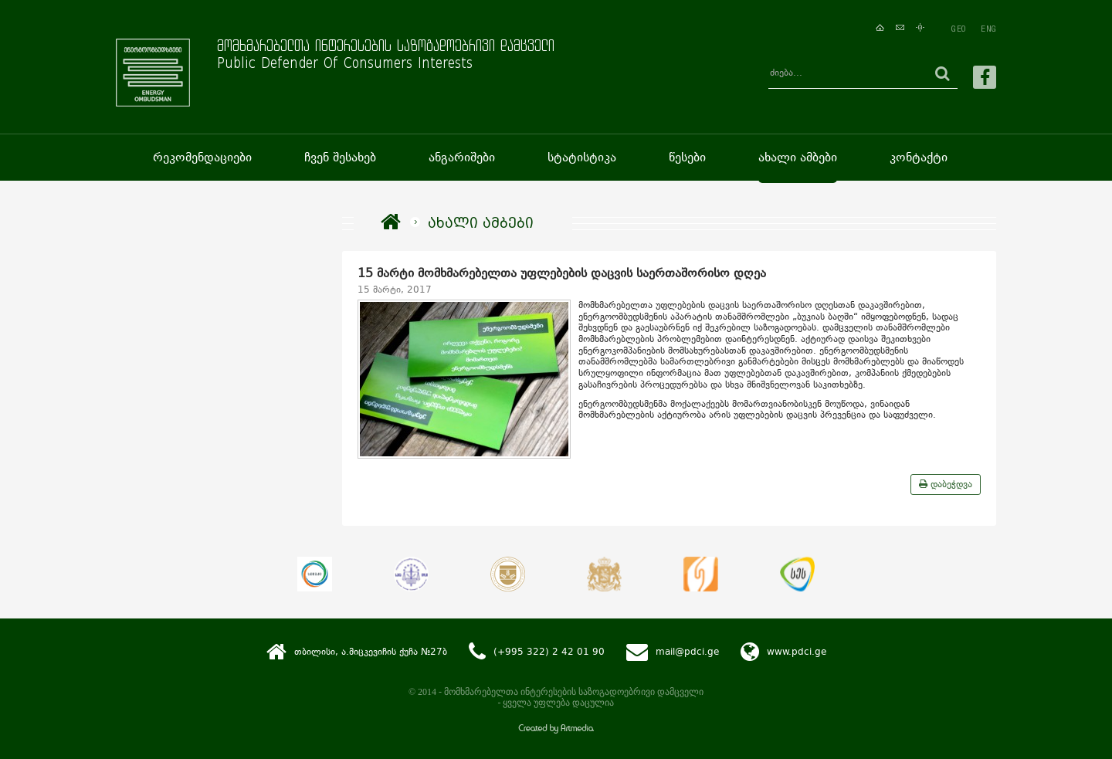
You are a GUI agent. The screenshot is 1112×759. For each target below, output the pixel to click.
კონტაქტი (919, 157)
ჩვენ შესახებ (340, 157)
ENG (988, 28)
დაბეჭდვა (945, 484)
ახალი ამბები (797, 157)
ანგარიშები (462, 157)
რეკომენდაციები (202, 157)
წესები (687, 157)
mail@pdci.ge (687, 650)
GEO (958, 28)
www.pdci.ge (796, 650)
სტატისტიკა (582, 157)
